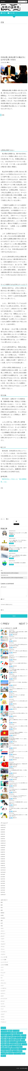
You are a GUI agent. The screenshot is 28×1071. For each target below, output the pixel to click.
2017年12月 (3, 867)
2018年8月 (3, 849)
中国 (1, 925)
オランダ (2, 1001)
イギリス (2, 1016)
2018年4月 (3, 858)
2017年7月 (3, 878)
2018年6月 (3, 854)
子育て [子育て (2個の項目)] (3, 1055)
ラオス (2, 928)
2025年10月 (3, 827)
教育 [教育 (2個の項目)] (20, 1051)
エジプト (2, 1003)
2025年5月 (3, 838)
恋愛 (1, 920)
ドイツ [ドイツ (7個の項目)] (24, 1035)
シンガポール (3, 988)
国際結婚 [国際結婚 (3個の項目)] (18, 1044)
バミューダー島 (4, 957)
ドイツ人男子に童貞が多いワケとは (16, 757)
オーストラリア (4, 998)
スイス (2, 985)
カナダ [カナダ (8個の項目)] (3, 1035)
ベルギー (2, 938)
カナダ (2, 996)
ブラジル (2, 946)
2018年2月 (3, 863)
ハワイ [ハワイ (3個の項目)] (24, 1044)
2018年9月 (3, 847)
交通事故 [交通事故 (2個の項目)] (3, 1051)
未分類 (2, 915)
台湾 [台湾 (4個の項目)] (2, 1039)
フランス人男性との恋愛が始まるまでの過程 (18, 707)
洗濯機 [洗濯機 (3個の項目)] (3, 1046)
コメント (3, 519)
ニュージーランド (4, 962)
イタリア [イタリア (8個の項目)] (9, 1035)
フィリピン (3, 951)
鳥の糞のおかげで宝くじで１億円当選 (16, 695)
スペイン (2, 980)
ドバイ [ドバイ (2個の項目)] (14, 1046)
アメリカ (11, 550)
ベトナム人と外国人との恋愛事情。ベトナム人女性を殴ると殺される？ (18, 733)
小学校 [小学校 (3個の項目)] (12, 1044)
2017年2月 (3, 890)
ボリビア (2, 936)
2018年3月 (3, 861)
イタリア (2, 1014)
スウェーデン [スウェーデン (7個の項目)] (16, 1035)
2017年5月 (3, 883)
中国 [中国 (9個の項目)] (14, 1032)
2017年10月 (3, 872)
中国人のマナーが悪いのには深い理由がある (18, 650)
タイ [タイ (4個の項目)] (23, 1039)
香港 (1, 902)
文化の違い (11, 543)
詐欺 (1, 907)
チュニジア (3, 972)
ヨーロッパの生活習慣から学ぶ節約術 (17, 562)
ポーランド (3, 933)
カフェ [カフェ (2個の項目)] (15, 1051)
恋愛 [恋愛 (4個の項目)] (2, 1042)
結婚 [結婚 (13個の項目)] (10, 1030)
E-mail (3, 604)
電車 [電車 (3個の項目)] (2, 1044)
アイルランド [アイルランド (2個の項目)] (17, 1053)
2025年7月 (3, 834)
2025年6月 (3, 836)
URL (3, 610)
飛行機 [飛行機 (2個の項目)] (10, 1051)
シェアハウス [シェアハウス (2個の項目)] (22, 1049)
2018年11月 (3, 843)
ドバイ (2, 967)
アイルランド (3, 1022)
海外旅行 (2, 912)
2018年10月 (3, 845)
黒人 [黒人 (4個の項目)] (7, 1039)
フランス (2, 949)
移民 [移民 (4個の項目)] (7, 1042)
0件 (9, 62)
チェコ (2, 975)
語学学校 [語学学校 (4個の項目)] (17, 1039)
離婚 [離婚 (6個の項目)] (2, 1037)
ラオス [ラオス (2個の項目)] (11, 1053)
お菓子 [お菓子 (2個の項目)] (20, 1046)
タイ (2, 977)
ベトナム (2, 941)
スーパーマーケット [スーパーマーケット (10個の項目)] (6, 1032)
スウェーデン (3, 983)
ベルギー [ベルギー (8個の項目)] (19, 1032)
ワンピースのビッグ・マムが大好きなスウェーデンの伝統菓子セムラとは (17, 796)
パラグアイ (3, 954)
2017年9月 (3, 874)
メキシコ (2, 931)
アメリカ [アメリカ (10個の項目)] (16, 1030)
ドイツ (2, 970)
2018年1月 (3, 865)
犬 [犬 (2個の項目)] (23, 1053)
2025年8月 (3, 832)
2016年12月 (3, 894)
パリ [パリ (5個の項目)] (24, 1037)
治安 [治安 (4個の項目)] (12, 1039)
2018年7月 (3, 852)
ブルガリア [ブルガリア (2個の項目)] (14, 1049)
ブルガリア (3, 944)
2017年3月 (3, 887)
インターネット (4, 1011)
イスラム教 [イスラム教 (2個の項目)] (4, 1053)
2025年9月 (3, 829)
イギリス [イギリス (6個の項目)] (18, 1037)
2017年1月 (3, 892)
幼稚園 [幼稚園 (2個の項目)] (9, 1046)
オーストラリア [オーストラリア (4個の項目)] (22, 1042)
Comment (4, 587)
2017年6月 (3, 881)
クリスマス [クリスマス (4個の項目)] (13, 1042)
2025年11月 (3, 825)
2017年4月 (3, 885)
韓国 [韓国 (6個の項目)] (7, 1037)
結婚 (1, 910)
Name (3, 599)
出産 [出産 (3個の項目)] (7, 1044)
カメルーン (3, 993)
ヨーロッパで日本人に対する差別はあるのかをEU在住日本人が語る (18, 645)
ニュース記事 (3, 959)
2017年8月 (3, 876)
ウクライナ (3, 1006)
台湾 (1, 923)
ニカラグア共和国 (4, 964)
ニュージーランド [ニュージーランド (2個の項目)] (5, 1049)
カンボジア (3, 990)
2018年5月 (3, 856)
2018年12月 (3, 840)
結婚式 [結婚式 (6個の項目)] (12, 1037)
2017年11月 (3, 870)
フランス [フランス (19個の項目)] (4, 1030)
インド (2, 1009)
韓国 (1, 905)
